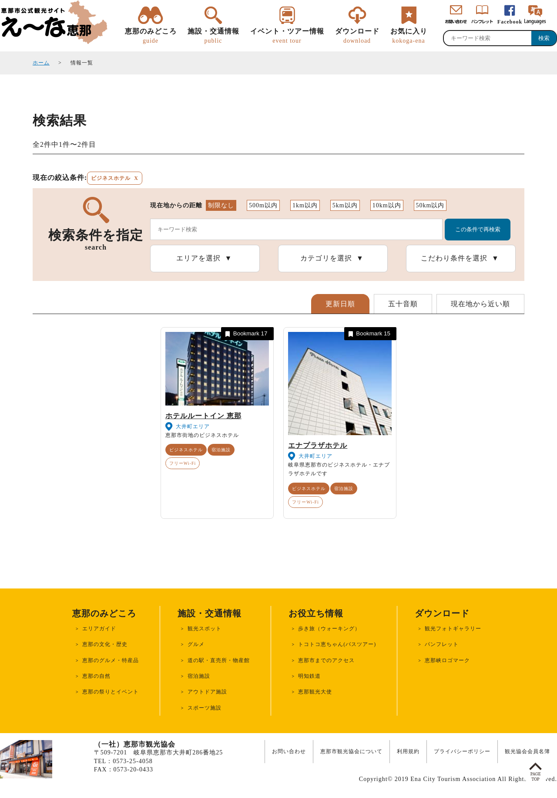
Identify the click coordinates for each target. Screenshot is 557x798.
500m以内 (263, 205)
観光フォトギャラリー (453, 629)
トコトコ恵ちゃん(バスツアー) (337, 644)
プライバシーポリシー (462, 751)
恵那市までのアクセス (326, 660)
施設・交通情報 (213, 36)
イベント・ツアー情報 (287, 36)
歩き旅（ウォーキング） (329, 629)
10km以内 (386, 205)
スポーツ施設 (204, 708)
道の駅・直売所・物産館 (219, 660)
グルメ (196, 644)
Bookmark (245, 334)
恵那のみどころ (151, 36)
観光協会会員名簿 (527, 751)
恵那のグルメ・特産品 (110, 660)
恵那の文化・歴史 (105, 644)
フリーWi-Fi (182, 463)
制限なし (221, 205)
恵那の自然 (96, 676)
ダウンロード (357, 36)
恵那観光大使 (315, 692)
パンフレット (442, 644)
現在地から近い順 (480, 304)
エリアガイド (99, 629)
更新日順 (340, 304)
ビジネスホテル (186, 449)
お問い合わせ (289, 751)
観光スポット (204, 629)
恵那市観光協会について (351, 751)
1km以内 (305, 205)
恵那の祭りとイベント (110, 692)
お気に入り (408, 36)
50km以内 (430, 205)
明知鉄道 (309, 676)
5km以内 (345, 205)
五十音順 (403, 304)
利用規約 (408, 751)
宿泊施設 (221, 449)
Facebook (509, 22)
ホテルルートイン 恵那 (203, 415)
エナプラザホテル (317, 445)
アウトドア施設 (207, 692)
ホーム (41, 63)
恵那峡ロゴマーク (447, 660)
